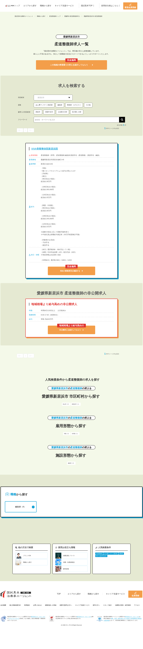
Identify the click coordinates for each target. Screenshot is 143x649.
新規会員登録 (130, 5)
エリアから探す (30, 6)
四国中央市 (49, 112)
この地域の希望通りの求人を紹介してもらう (71, 65)
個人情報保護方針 (15, 605)
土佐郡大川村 (62, 112)
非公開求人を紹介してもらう (71, 330)
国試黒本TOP (87, 6)
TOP (59, 594)
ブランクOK (27, 555)
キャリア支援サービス (64, 6)
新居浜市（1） (76, 404)
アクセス (137, 605)
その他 (88, 105)
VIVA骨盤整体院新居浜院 (44, 148)
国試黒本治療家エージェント (24, 16)
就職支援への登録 (50, 605)
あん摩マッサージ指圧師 (44, 105)
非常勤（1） (75, 433)
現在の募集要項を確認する (71, 271)
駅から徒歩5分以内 (101, 556)
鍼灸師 (60, 105)
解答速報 (66, 569)
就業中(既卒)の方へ (66, 605)
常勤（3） (66, 433)
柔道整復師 (99, 553)
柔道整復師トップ (55, 16)
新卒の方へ (96, 605)
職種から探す (45, 6)
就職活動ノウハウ (69, 555)
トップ (17, 6)
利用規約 (27, 605)
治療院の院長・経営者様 (123, 605)
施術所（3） (71, 463)
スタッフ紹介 (107, 605)
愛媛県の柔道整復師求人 (72, 16)
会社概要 (3, 605)
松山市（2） (66, 404)
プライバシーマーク (14, 618)
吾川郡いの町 (76, 112)
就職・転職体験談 (69, 562)
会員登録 (135, 594)
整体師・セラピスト (74, 105)
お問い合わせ (37, 605)
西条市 (38, 112)
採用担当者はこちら (110, 6)
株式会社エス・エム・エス (38, 616)
